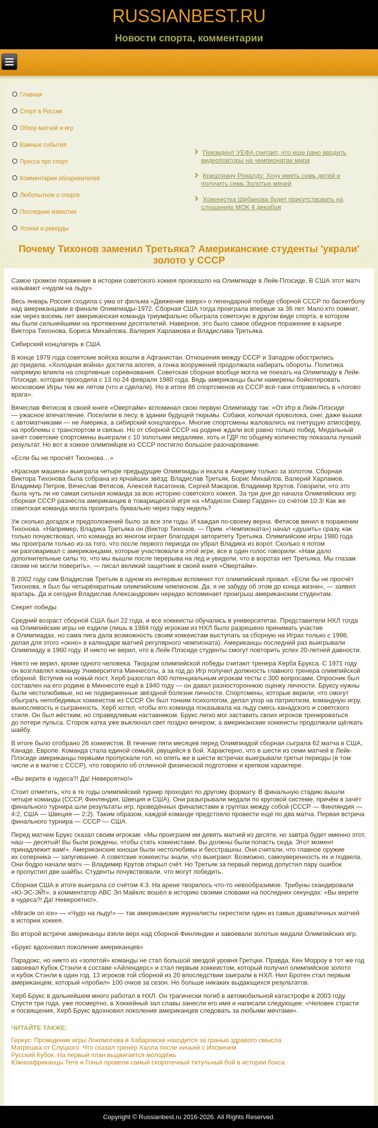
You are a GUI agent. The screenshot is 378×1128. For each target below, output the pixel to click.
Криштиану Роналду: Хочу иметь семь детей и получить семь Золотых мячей (270, 179)
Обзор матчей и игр (46, 128)
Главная (31, 94)
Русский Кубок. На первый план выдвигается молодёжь (93, 1055)
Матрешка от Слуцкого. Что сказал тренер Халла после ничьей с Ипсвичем (123, 1047)
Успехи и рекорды (44, 228)
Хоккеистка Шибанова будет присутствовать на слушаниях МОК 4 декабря (272, 203)
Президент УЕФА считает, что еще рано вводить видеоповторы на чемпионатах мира (273, 156)
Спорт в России (41, 111)
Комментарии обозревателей (60, 178)
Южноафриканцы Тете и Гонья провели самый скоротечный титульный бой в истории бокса (148, 1062)
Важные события (43, 144)
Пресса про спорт (44, 161)
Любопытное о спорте (50, 195)
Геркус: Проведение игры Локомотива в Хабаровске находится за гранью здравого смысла (146, 1040)
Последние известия (48, 211)
